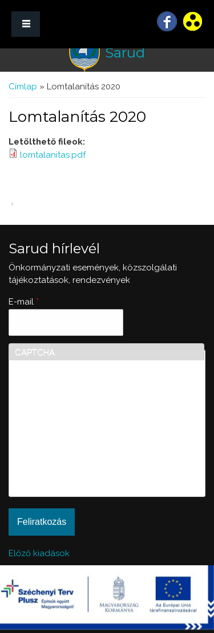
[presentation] (61, 450)
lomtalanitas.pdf (53, 155)
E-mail (24, 302)
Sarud (125, 52)
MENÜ (25, 24)
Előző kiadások (39, 553)
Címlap (23, 86)
